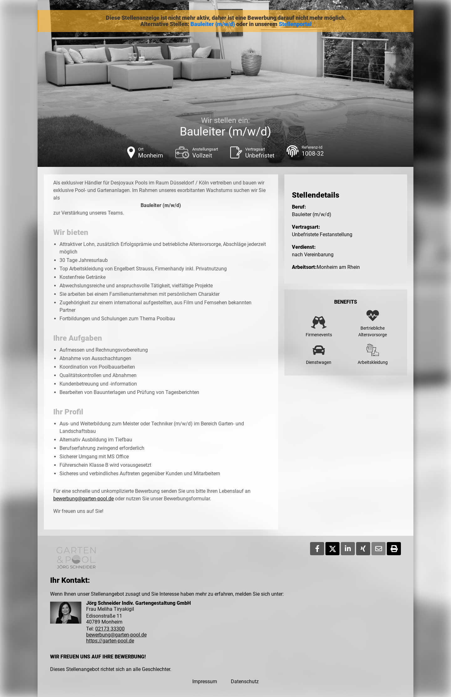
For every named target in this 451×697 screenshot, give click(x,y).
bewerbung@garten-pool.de (83, 499)
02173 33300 (110, 629)
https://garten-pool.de (110, 641)
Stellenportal (295, 24)
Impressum (204, 681)
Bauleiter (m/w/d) (212, 24)
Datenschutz (245, 681)
